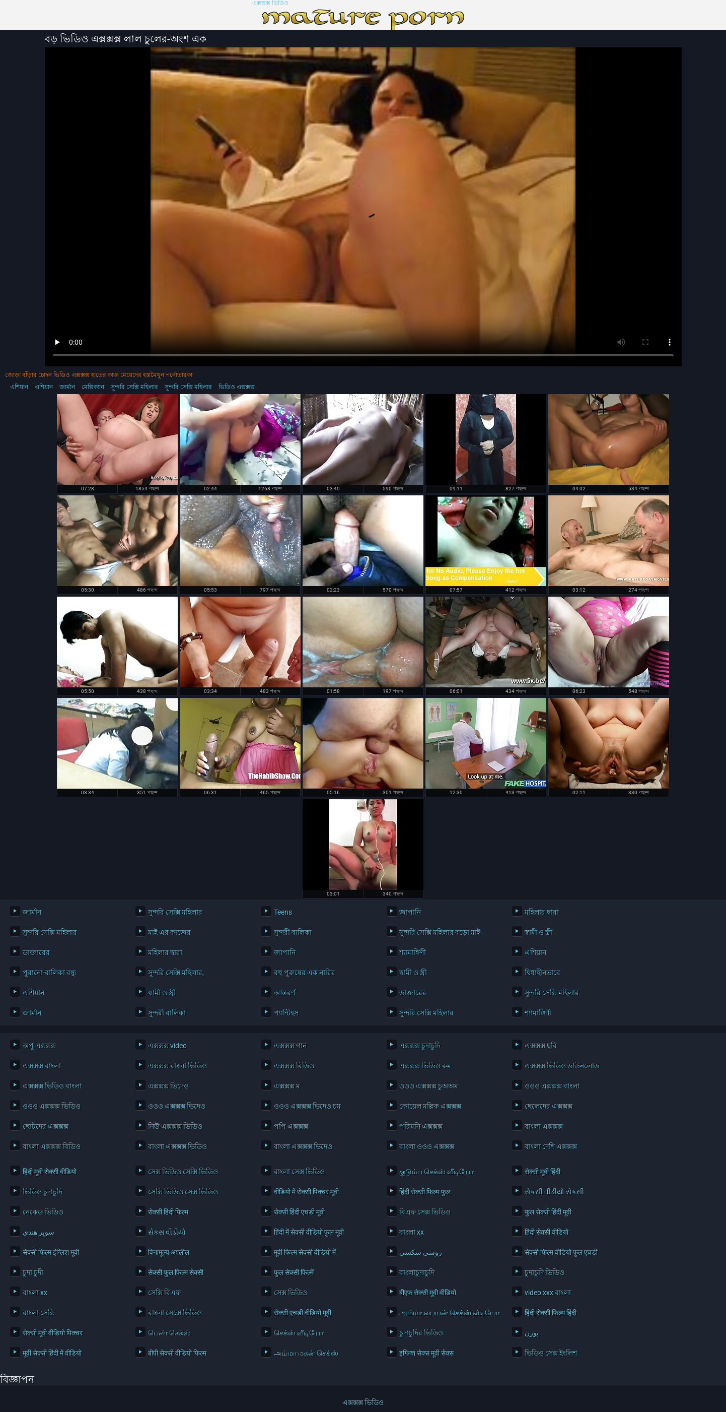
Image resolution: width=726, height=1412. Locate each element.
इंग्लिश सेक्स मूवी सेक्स (426, 1353)
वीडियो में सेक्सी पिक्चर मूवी (306, 1192)
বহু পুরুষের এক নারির (304, 973)
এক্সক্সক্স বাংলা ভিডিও (177, 1066)
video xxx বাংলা (548, 1293)
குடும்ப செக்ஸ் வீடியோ (436, 1172)
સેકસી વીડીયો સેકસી (554, 1192)
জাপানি (410, 912)
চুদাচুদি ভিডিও (544, 1272)
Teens (283, 912)
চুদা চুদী (33, 1272)
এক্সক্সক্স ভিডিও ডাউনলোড (562, 1066)
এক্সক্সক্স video (167, 1046)
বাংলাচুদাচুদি (416, 1272)
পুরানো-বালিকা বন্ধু (49, 973)
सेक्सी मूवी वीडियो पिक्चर (53, 1333)
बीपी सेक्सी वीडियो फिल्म (177, 1353)
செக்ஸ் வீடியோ (299, 1333)
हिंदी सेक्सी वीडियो (546, 1232)
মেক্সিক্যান (93, 387)
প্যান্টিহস (286, 1013)
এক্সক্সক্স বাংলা (42, 1066)
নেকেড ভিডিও (43, 1212)
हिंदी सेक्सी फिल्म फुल (425, 1192)
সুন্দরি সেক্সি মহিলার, (176, 973)
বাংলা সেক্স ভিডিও (299, 1172)
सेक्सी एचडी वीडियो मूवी (302, 1313)
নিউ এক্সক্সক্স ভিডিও (175, 1126)
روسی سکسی (420, 1252)
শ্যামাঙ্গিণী (412, 952)
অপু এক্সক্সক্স (39, 1046)
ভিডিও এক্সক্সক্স (237, 387)
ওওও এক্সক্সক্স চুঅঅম (428, 1086)
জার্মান (67, 387)
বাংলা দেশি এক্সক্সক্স (551, 1146)
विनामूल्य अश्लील (168, 1252)
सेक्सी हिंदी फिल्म (168, 1212)
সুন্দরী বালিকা (293, 932)
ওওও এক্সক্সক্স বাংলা (552, 1086)
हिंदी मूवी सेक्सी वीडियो (50, 1172)
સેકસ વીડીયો (167, 1232)
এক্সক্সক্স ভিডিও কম (425, 1066)
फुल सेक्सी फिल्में (294, 1272)
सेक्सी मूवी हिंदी (542, 1172)
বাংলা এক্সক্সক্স (544, 1126)
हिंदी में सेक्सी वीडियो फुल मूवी (309, 1232)
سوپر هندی (38, 1232)
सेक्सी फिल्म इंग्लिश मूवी (51, 1252)
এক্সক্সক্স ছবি (541, 1046)
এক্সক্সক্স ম (287, 1086)
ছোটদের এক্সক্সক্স (45, 1126)
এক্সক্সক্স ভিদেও (168, 1086)
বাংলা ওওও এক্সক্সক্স (426, 1146)
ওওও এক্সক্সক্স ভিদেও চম (307, 1106)
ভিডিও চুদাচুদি (42, 1192)
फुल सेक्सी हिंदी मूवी (548, 1212)
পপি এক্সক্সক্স (291, 1126)
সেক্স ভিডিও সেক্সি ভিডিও (183, 1172)
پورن (532, 1333)
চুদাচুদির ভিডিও (421, 1333)
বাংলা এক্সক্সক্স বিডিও (52, 1146)
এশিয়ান (19, 387)
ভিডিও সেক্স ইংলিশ (551, 1353)
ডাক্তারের (36, 952)
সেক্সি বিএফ (164, 1293)
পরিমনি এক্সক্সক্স (421, 1126)
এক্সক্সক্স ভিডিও (270, 3)
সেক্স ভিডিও (290, 1293)
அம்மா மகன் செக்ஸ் (306, 1353)
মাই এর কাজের (169, 932)
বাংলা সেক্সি (39, 1313)
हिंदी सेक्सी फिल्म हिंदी (550, 1313)
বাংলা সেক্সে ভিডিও (175, 1313)
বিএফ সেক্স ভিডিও (425, 1212)
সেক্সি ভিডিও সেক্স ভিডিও (183, 1192)
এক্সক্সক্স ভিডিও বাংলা (52, 1086)
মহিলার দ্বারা (542, 912)
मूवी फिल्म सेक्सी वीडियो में (305, 1252)
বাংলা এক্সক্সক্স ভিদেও (303, 1146)
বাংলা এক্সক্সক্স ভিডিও (177, 1146)
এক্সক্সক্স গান (290, 1046)
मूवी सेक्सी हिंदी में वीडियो (52, 1353)
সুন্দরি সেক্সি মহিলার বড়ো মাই (439, 932)
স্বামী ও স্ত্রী (538, 932)
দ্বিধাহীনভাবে (542, 973)
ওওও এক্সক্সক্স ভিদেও (176, 1106)
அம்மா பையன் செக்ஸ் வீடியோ (448, 1313)
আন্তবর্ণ (284, 993)
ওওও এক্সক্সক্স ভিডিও (52, 1106)
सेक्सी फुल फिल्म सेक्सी (175, 1272)
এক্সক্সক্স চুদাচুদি (420, 1046)
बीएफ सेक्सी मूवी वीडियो (427, 1293)
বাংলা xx (411, 1232)
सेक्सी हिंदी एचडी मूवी (299, 1212)
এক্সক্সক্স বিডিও (294, 1066)
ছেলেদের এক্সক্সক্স (548, 1106)
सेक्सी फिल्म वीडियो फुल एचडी (561, 1252)
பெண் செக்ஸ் (169, 1333)
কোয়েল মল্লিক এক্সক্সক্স (430, 1106)
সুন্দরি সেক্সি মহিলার (134, 387)
